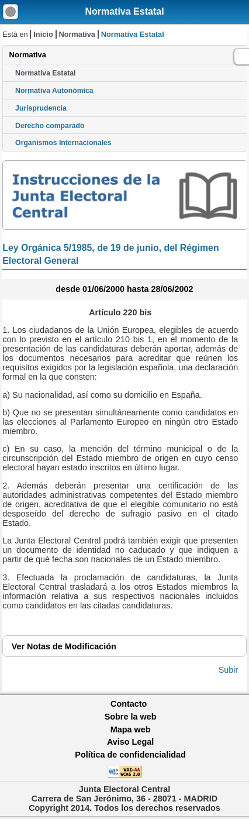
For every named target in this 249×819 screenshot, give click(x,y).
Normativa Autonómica (54, 91)
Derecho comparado (49, 126)
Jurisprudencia (41, 108)
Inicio (43, 34)
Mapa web (130, 729)
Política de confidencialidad (130, 754)
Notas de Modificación (64, 646)
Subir (228, 670)
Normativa (76, 34)
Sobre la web (131, 716)
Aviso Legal (130, 741)
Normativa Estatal (124, 11)
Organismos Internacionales (63, 143)
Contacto (128, 703)
